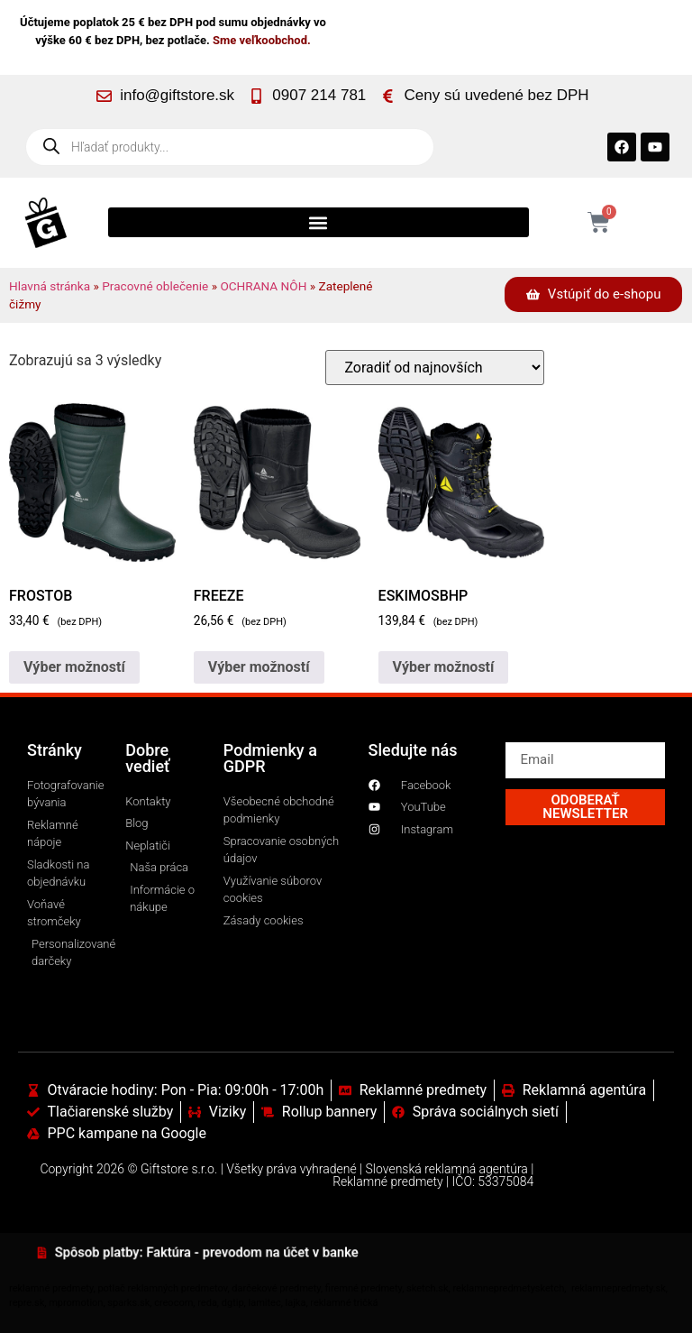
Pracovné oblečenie (155, 286)
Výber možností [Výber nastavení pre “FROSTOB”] (74, 667)
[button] (318, 222)
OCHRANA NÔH (263, 286)
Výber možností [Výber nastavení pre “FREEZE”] (259, 667)
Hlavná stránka (49, 286)
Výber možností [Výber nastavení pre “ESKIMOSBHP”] (444, 667)
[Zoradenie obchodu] (434, 367)
